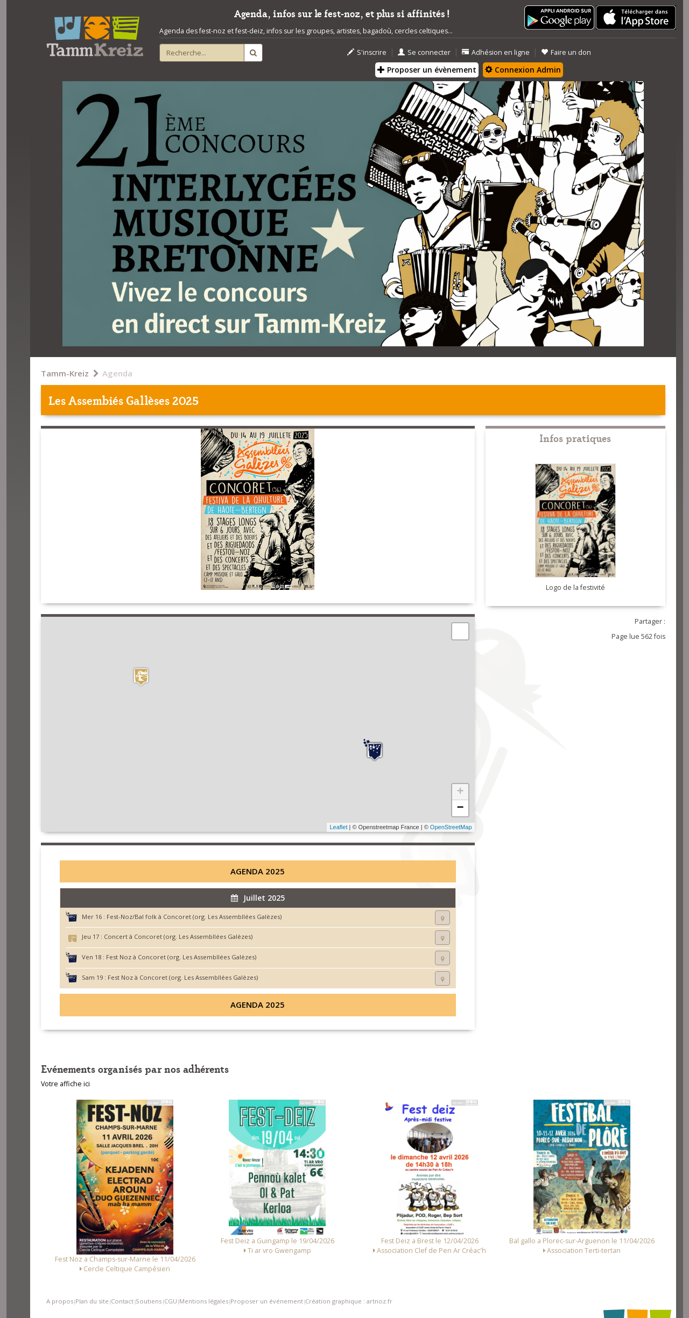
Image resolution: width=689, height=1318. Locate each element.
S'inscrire (366, 52)
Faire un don (566, 52)
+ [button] (459, 792)
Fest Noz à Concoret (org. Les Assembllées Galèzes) (181, 957)
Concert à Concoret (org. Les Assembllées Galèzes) (178, 936)
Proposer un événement (266, 1301)
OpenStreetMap (451, 827)
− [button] (459, 808)
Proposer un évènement (426, 70)
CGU (170, 1301)
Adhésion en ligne (496, 52)
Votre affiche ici (65, 1083)
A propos (59, 1301)
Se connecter (424, 52)
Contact (122, 1301)
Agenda (117, 373)
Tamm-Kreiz (65, 373)
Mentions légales (203, 1301)
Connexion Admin (523, 70)
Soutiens (148, 1301)
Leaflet (338, 827)
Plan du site (92, 1301)
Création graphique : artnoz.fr (348, 1301)
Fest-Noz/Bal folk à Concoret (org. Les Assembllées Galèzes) (194, 917)
